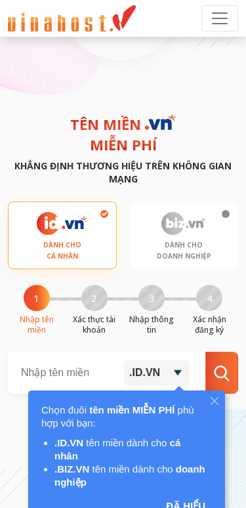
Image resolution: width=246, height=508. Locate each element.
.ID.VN (144, 372)
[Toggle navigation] (219, 18)
